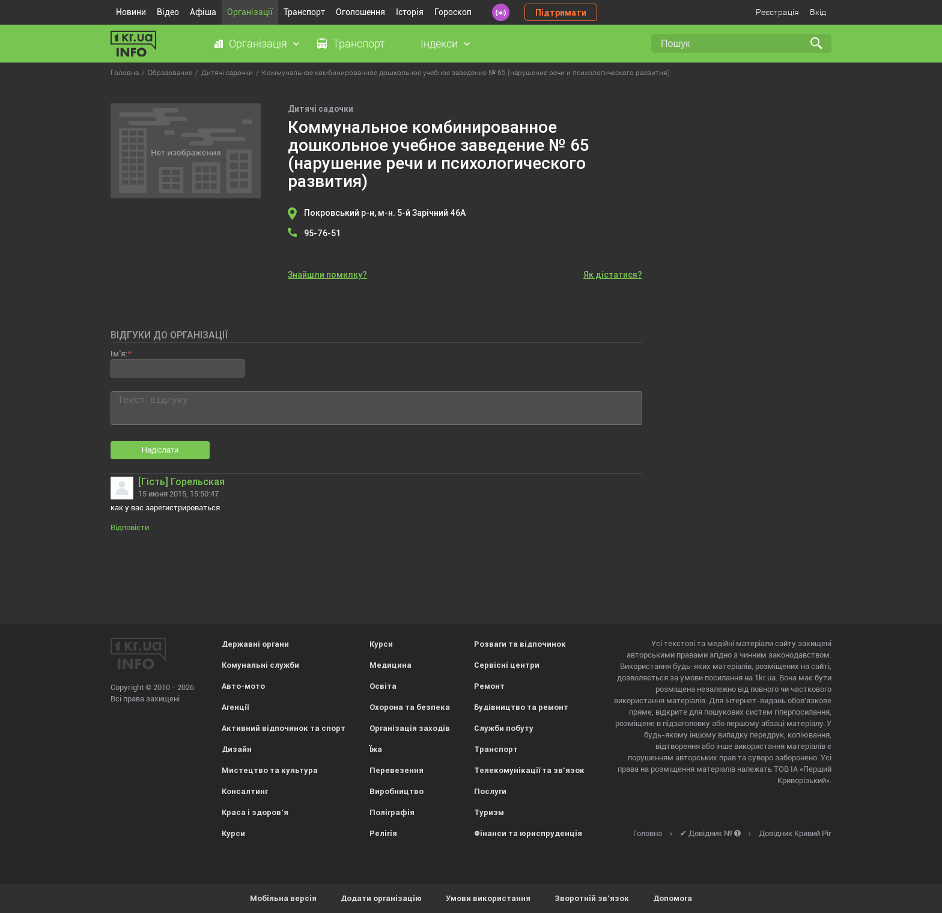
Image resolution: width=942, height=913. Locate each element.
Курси (233, 833)
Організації (250, 12)
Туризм (489, 812)
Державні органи (255, 644)
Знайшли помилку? (327, 274)
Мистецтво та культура (270, 770)
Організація (258, 43)
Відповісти (130, 527)
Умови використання (488, 898)
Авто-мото (243, 686)
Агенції (235, 707)
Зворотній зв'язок (592, 898)
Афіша (203, 12)
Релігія (383, 833)
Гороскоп (453, 12)
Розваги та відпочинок (520, 644)
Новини (131, 12)
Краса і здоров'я (255, 812)
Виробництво (396, 791)
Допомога (672, 898)
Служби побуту (503, 728)
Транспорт (304, 12)
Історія (410, 12)
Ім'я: (119, 353)
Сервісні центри (506, 665)
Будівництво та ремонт (521, 707)
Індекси (439, 43)
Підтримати (560, 12)
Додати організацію (381, 898)
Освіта (383, 686)
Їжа (375, 749)
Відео (168, 12)
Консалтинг (245, 791)
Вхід (818, 12)
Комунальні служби (260, 665)
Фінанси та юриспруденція (528, 833)
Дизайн (237, 749)
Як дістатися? (612, 274)
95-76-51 (322, 233)
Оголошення (360, 12)
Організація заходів (409, 728)
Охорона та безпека (409, 707)
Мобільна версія (283, 898)
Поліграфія (392, 812)
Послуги (490, 791)
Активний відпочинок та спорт (283, 728)
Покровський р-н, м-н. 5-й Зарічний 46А (385, 213)
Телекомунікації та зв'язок (529, 770)
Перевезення (396, 770)
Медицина (390, 665)
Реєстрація (777, 12)
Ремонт (489, 686)
